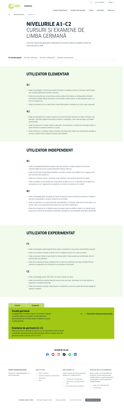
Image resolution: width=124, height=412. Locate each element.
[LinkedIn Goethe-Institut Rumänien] (75, 354)
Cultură (91, 10)
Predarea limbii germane (78, 10)
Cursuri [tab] (17, 305)
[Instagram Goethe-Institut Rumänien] (58, 354)
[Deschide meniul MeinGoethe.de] (100, 2)
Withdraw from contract (93, 400)
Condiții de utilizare (75, 400)
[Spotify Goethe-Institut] (69, 354)
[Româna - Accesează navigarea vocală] (111, 2)
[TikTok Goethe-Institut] (64, 354)
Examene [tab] (35, 305)
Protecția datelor (61, 400)
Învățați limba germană (60, 10)
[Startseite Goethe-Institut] (14, 6)
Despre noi (111, 10)
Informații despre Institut (44, 400)
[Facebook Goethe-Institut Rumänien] (47, 354)
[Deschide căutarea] (91, 2)
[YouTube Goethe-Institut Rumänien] (53, 354)
